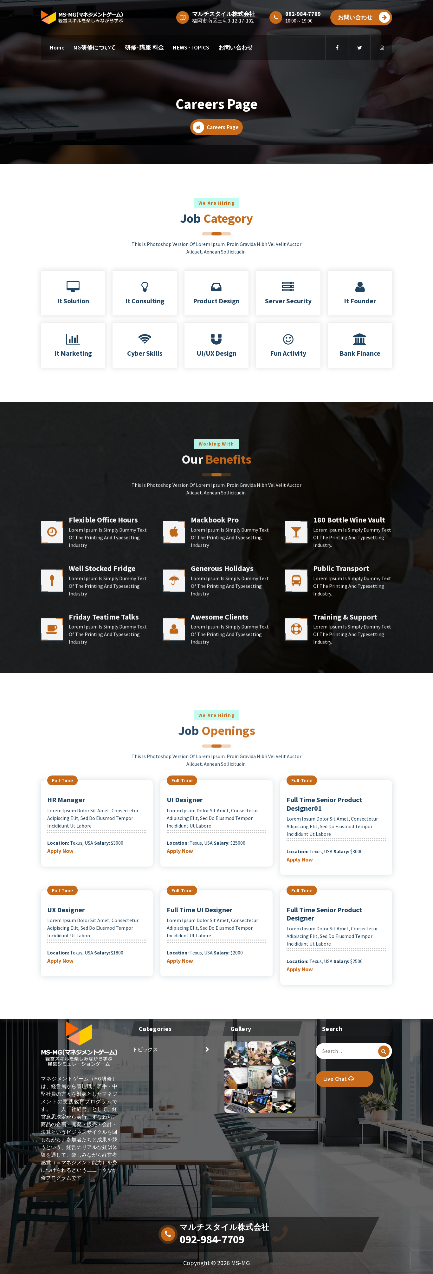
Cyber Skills (145, 353)
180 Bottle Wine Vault (349, 645)
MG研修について (95, 47)
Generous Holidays (222, 693)
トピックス (145, 1049)
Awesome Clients (220, 742)
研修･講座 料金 (144, 47)
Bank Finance (359, 353)
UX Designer (66, 909)
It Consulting (145, 301)
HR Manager (66, 799)
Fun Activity (288, 353)
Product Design (216, 301)
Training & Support (345, 742)
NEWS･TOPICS (191, 47)
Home (57, 47)
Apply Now (60, 851)
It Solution (73, 301)
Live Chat (338, 1078)
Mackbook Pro (215, 645)
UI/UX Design (216, 353)
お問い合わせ (364, 17)
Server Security (288, 301)
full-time (62, 780)
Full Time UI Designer (199, 909)
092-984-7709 (212, 1239)
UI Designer (185, 799)
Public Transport (341, 693)
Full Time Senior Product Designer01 (324, 803)
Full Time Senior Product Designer (324, 913)
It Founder (360, 301)
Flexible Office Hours (103, 645)
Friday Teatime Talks (104, 742)
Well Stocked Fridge (102, 693)
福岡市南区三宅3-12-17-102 (223, 20)
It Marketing (73, 353)
